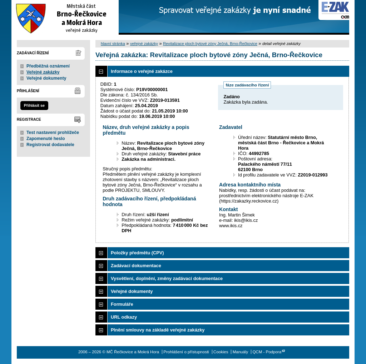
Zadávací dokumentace (136, 265)
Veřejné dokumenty (46, 78)
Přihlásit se (34, 105)
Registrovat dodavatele (50, 144)
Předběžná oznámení (48, 66)
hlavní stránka (113, 43)
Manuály (240, 352)
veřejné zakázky (144, 43)
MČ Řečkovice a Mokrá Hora (65, 17)
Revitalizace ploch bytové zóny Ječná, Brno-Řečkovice (210, 43)
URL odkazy (124, 317)
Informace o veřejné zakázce (142, 71)
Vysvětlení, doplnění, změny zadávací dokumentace (167, 278)
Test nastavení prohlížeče (52, 132)
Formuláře (122, 304)
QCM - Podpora (266, 352)
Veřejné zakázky (43, 72)
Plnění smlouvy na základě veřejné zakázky (157, 330)
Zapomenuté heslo (45, 138)
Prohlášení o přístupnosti (186, 352)
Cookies (220, 352)
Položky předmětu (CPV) (137, 252)
